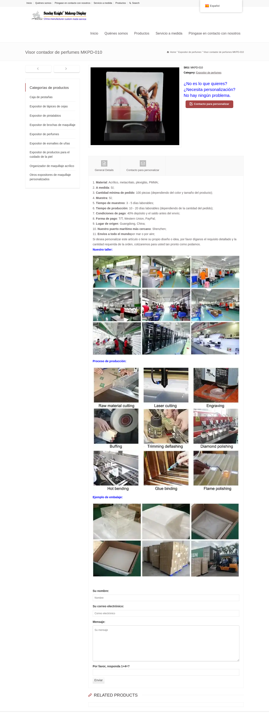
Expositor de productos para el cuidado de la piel (50, 154)
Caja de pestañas (41, 97)
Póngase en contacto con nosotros (72, 3)
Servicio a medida (103, 3)
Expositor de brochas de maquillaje (52, 125)
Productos (120, 3)
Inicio (29, 3)
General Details (104, 166)
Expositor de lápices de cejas (49, 106)
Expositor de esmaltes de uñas (50, 143)
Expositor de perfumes (208, 72)
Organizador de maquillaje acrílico (52, 166)
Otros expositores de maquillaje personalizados (50, 177)
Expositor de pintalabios (45, 115)
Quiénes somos (43, 3)
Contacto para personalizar (211, 103)
